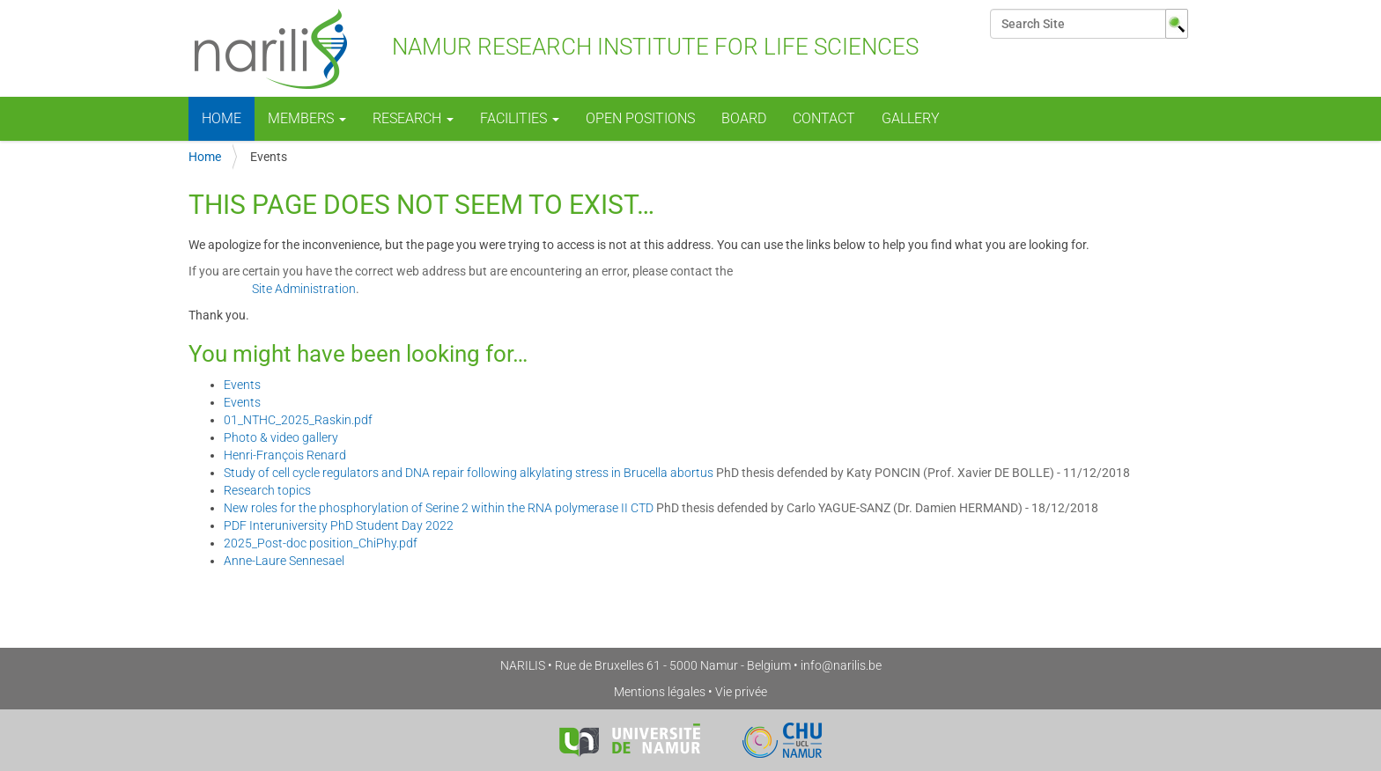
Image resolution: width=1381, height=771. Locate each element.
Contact (824, 118)
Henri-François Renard (285, 455)
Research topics (267, 490)
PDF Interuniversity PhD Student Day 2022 (339, 525)
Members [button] (307, 118)
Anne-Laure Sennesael (284, 561)
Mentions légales (659, 692)
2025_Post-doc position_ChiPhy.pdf (320, 543)
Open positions (640, 118)
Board (743, 118)
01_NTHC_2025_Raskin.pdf (298, 420)
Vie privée (741, 692)
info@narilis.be (841, 665)
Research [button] (413, 118)
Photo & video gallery (281, 437)
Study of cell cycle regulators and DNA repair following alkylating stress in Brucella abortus (468, 473)
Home (221, 118)
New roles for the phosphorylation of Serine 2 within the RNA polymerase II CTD (439, 508)
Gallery (911, 118)
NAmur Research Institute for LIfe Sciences (553, 48)
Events (242, 385)
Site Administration (304, 289)
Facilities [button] (519, 118)
